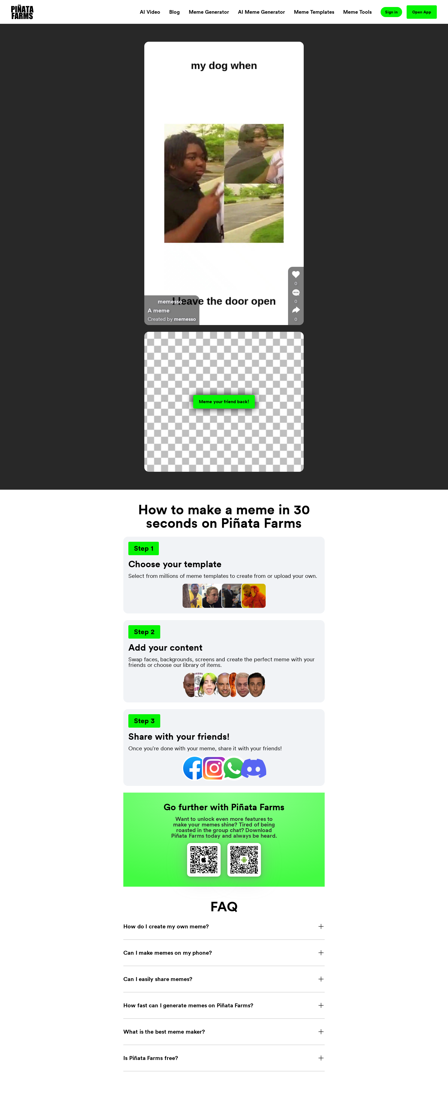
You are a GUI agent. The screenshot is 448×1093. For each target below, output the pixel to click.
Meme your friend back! (224, 401)
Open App (421, 12)
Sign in (391, 12)
